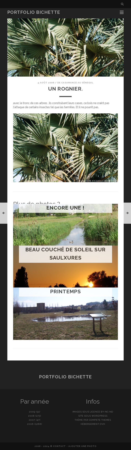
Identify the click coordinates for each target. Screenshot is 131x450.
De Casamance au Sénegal (75, 82)
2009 (32, 411)
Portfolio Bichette (33, 12)
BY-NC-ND (107, 411)
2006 (30, 424)
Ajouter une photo (82, 446)
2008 (31, 416)
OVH (102, 424)
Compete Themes (100, 420)
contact (59, 446)
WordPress (99, 416)
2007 (32, 420)
